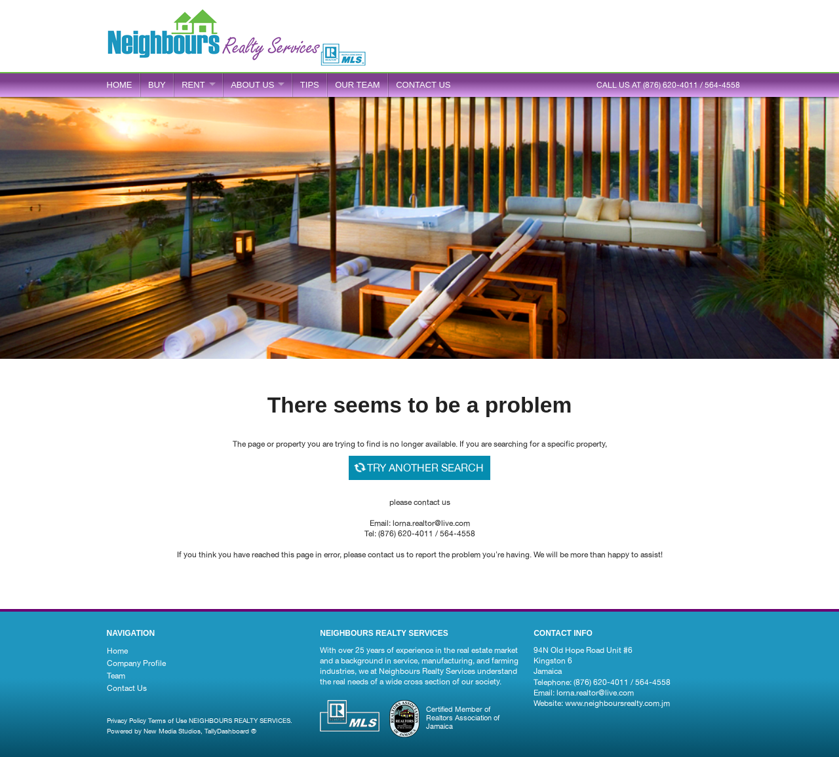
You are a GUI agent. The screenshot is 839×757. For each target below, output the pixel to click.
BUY (157, 85)
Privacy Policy (126, 720)
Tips (309, 85)
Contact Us (127, 688)
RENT (193, 85)
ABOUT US (252, 85)
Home (119, 85)
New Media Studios (172, 731)
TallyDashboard (227, 731)
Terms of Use (167, 720)
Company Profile (136, 663)
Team (116, 675)
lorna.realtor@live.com (595, 692)
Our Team (357, 85)
